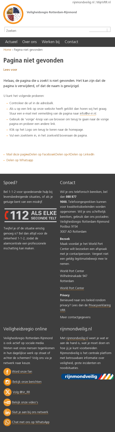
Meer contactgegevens (75, 317)
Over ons (29, 42)
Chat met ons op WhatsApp (30, 422)
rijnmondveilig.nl (77, 338)
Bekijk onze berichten (26, 381)
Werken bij (51, 42)
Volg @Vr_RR (21, 392)
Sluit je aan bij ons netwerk (30, 412)
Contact (71, 42)
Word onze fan (22, 371)
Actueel (11, 42)
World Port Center (72, 288)
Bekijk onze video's (25, 402)
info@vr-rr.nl (88, 113)
